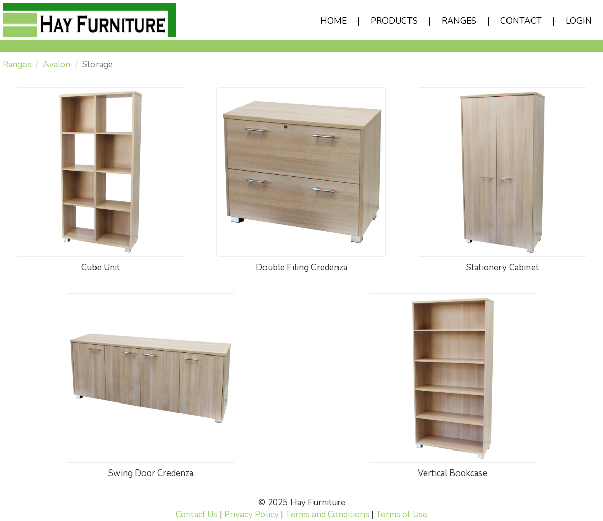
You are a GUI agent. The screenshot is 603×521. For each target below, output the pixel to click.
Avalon (56, 64)
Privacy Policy (251, 514)
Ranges (17, 64)
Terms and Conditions (327, 514)
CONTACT (521, 21)
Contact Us (197, 514)
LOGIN (579, 21)
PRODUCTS (394, 21)
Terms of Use (401, 514)
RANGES (459, 21)
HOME (333, 21)
